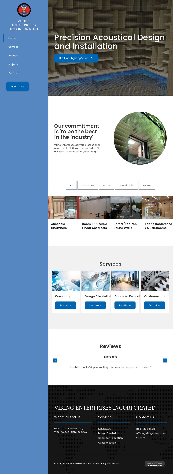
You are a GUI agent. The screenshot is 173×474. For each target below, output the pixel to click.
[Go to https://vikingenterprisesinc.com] (24, 17)
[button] (17, 86)
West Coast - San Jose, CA (70, 432)
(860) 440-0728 (145, 429)
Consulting (104, 428)
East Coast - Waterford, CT (70, 428)
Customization (107, 442)
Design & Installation (110, 433)
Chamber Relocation (110, 438)
